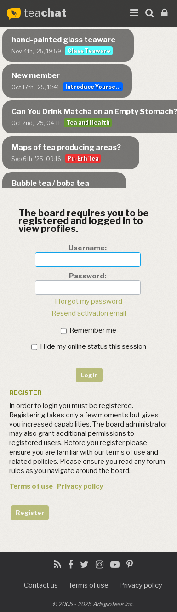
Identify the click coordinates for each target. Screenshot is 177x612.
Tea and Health (87, 122)
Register (30, 512)
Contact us (41, 585)
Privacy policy (80, 486)
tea (45, 13)
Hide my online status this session (88, 346)
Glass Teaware (88, 50)
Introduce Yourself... (94, 86)
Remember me (88, 330)
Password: (87, 276)
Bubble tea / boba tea (50, 183)
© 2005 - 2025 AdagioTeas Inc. (93, 603)
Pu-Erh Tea (83, 158)
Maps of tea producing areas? (66, 147)
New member (35, 75)
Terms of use (31, 486)
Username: (88, 248)
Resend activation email (88, 313)
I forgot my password (88, 301)
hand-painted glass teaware (63, 39)
